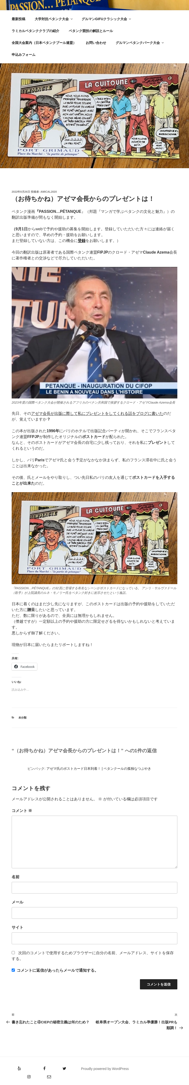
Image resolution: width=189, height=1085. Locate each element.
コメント (22, 811)
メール (17, 902)
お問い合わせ (96, 43)
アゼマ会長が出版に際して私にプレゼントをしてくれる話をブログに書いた (97, 413)
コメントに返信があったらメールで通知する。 (55, 970)
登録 (82, 241)
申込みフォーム (23, 55)
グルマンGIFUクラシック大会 (107, 19)
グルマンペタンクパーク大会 (140, 43)
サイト (17, 927)
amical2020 (49, 191)
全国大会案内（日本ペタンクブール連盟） (44, 43)
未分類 (22, 717)
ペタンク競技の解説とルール (91, 31)
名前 (15, 877)
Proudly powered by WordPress (105, 1069)
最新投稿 (18, 19)
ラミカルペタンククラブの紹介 (35, 31)
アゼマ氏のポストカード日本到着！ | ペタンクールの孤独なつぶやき (98, 768)
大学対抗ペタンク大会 (54, 19)
